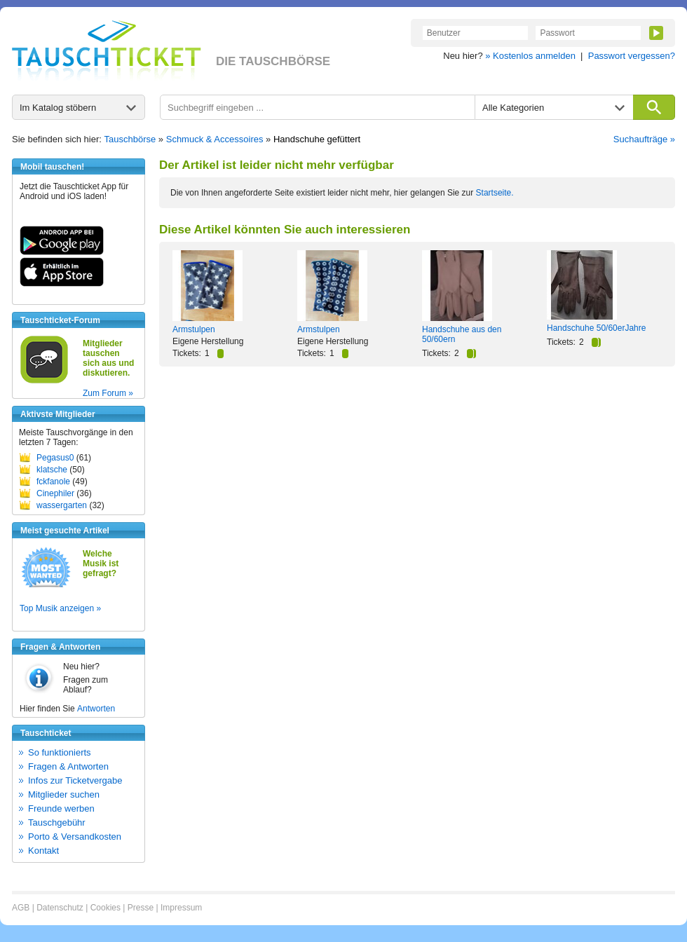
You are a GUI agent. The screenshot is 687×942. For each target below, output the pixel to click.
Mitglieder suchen (64, 794)
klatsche (51, 470)
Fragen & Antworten (68, 766)
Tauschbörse (130, 139)
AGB (20, 908)
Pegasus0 (55, 458)
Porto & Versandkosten (74, 836)
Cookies (105, 908)
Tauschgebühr (57, 822)
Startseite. (495, 193)
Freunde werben (61, 808)
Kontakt (43, 850)
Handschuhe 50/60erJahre (596, 328)
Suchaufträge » (644, 139)
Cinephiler (55, 493)
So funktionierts (59, 752)
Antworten (96, 709)
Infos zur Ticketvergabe (75, 780)
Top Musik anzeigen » (60, 608)
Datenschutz (59, 908)
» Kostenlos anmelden (530, 55)
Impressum (181, 908)
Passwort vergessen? (631, 55)
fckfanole (53, 481)
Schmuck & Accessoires (215, 139)
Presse (141, 908)
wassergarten (61, 505)
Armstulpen (193, 329)
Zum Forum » (108, 393)
